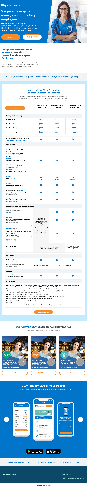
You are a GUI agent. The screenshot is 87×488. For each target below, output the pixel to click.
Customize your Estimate (32, 37)
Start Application (15, 108)
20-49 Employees (43, 373)
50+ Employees (72, 373)
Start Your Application (43, 312)
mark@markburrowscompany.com (73, 478)
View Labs (12, 178)
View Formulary (22, 190)
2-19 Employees (14, 373)
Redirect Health (47, 485)
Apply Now (10, 37)
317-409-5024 (66, 474)
